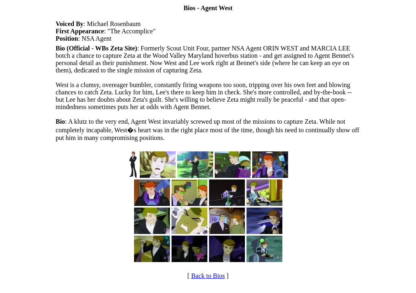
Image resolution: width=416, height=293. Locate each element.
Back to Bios (208, 275)
